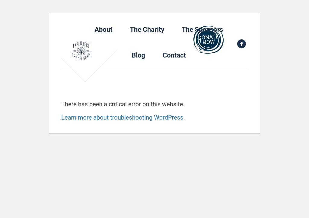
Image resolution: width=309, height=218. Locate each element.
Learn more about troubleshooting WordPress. (123, 117)
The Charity (147, 29)
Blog (138, 55)
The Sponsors (202, 29)
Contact (174, 55)
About (103, 29)
